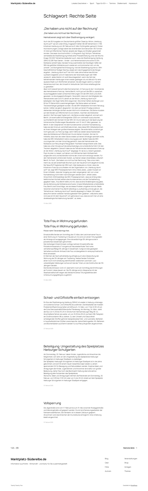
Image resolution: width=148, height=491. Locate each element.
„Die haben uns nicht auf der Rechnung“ (71, 28)
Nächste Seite (130, 448)
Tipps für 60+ (101, 3)
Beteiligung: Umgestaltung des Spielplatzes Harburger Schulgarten (74, 348)
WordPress (134, 485)
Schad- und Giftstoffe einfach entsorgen (71, 297)
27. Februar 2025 (48, 328)
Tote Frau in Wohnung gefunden (65, 221)
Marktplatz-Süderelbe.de (23, 3)
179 (17, 448)
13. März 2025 (48, 203)
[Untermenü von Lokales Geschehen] (87, 3)
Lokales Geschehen (79, 3)
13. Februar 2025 (48, 385)
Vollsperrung (52, 403)
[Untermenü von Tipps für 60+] (107, 3)
